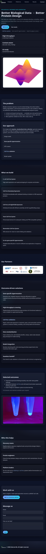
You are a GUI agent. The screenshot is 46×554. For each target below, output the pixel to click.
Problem (10, 2)
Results (34, 2)
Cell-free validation (9, 320)
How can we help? (7, 521)
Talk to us (5, 27)
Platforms (18, 2)
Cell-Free (6, 151)
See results (14, 27)
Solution (27, 2)
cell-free (19, 384)
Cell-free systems (6, 31)
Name (4, 509)
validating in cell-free (18, 470)
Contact (42, 2)
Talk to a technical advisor (11, 497)
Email (4, 515)
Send (5, 533)
